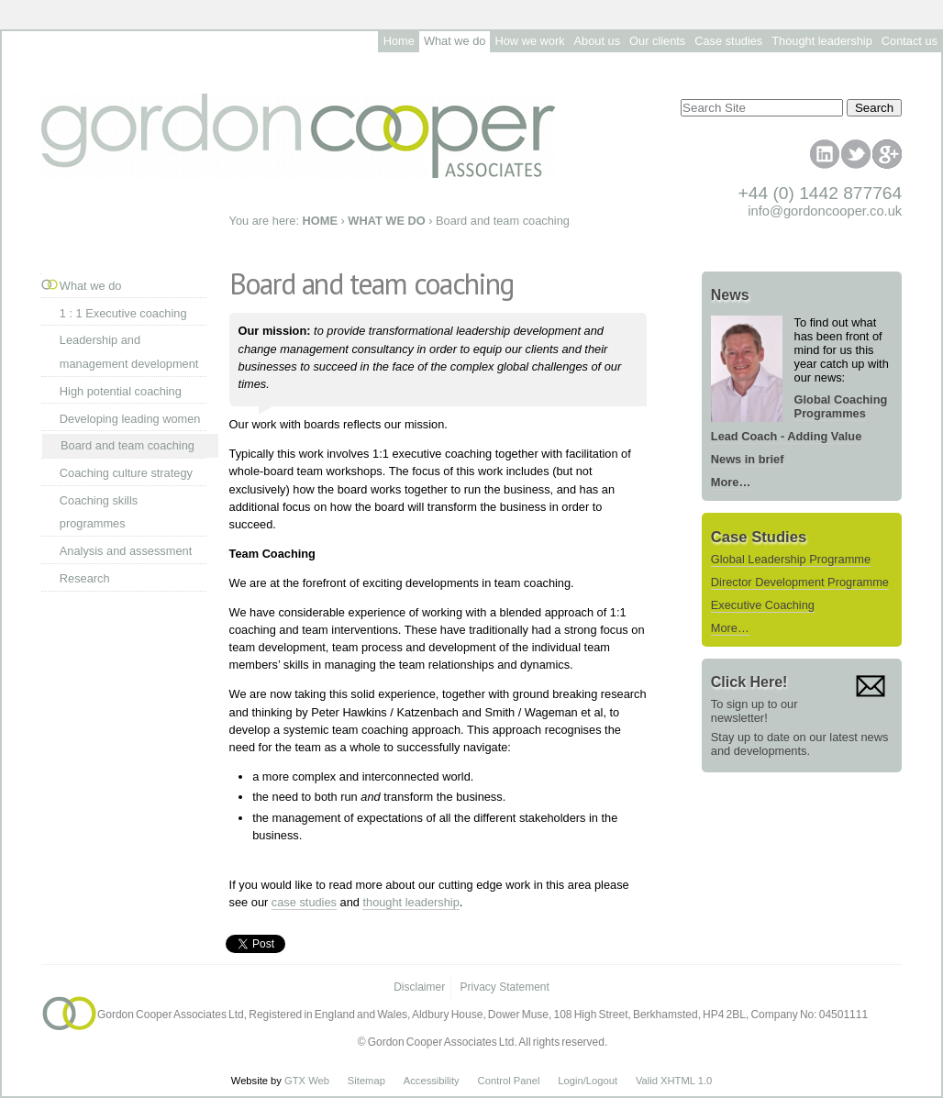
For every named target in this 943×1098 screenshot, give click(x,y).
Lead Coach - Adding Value (786, 436)
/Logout (600, 1080)
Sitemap (366, 1080)
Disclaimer (419, 987)
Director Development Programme (800, 582)
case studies (304, 902)
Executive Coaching (763, 605)
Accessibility (432, 1080)
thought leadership (410, 902)
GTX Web (306, 1080)
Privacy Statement (504, 987)
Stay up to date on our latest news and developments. (800, 744)
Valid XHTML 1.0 (674, 1080)
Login (570, 1080)
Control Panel (509, 1080)
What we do (91, 286)
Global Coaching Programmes (841, 406)
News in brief (747, 459)
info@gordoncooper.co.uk (825, 211)
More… (730, 482)
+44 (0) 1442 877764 (820, 193)
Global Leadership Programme (791, 559)
